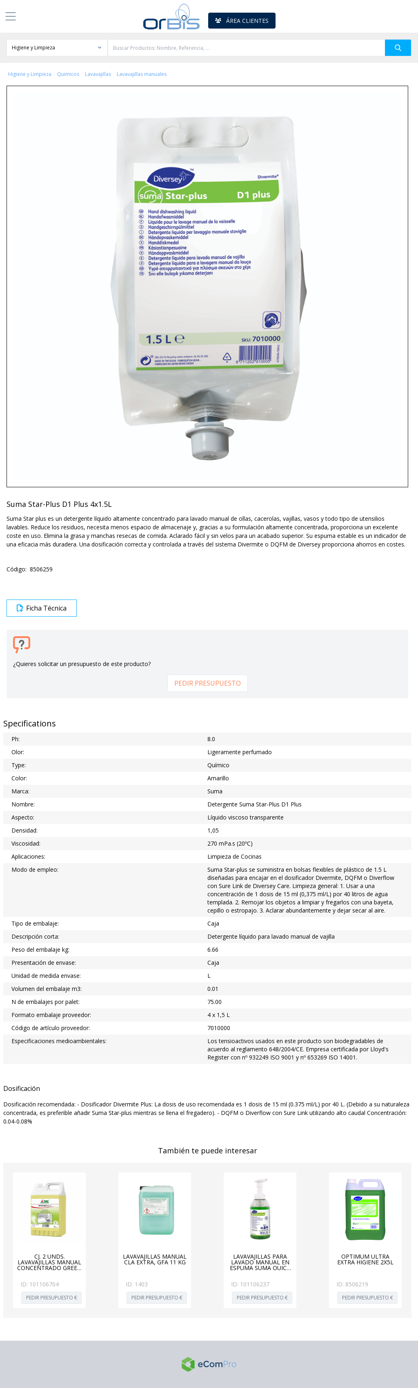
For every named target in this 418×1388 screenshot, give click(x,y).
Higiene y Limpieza (29, 74)
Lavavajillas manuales (142, 74)
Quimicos (68, 74)
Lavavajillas (98, 74)
